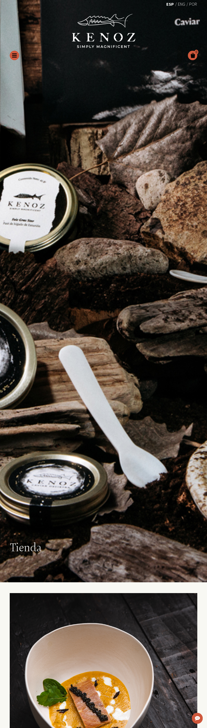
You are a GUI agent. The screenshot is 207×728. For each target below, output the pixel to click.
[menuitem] (170, 3)
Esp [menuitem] (170, 4)
